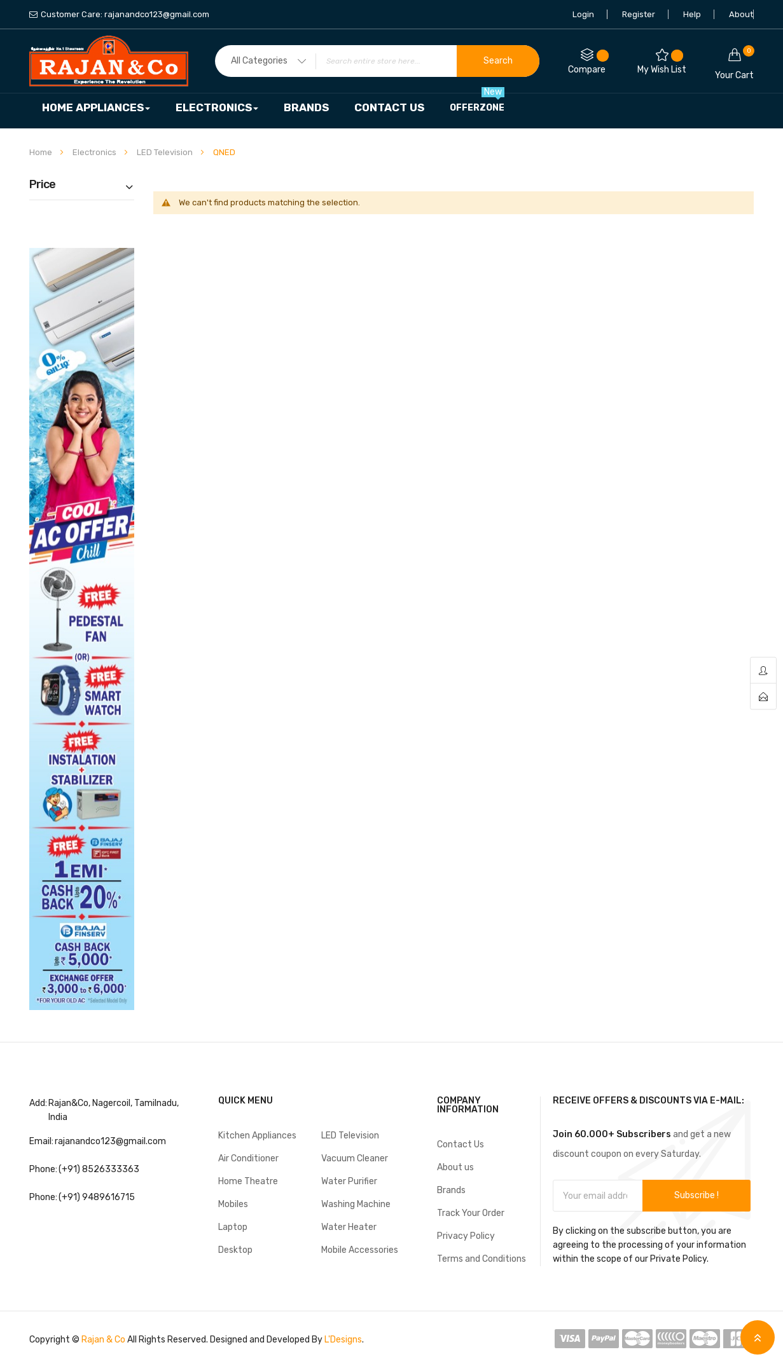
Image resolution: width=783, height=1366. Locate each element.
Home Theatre (248, 1181)
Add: (38, 1103)
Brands (451, 1190)
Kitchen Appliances (257, 1135)
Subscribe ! (696, 1195)
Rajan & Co (103, 1339)
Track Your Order (470, 1213)
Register (638, 14)
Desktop (235, 1250)
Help (692, 14)
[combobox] (377, 61)
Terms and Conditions (481, 1258)
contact (763, 696)
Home (41, 152)
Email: (41, 1141)
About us (455, 1167)
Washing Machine (356, 1204)
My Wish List (661, 62)
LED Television (166, 152)
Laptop (232, 1227)
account (763, 670)
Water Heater (349, 1227)
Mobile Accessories (359, 1250)
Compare (588, 62)
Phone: (43, 1169)
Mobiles (233, 1204)
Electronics (95, 152)
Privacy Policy (466, 1236)
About (741, 14)
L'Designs (343, 1339)
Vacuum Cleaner (354, 1158)
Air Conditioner (248, 1158)
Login (583, 14)
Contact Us (460, 1144)
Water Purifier (349, 1181)
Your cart (734, 63)
